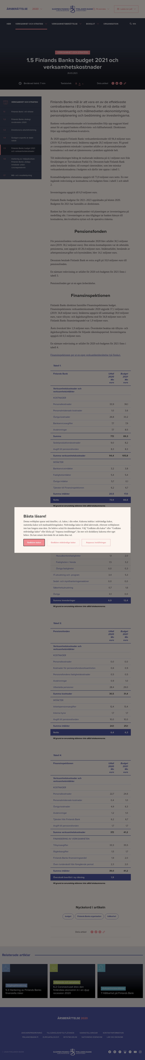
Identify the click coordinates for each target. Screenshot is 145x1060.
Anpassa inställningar (96, 542)
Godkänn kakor (34, 542)
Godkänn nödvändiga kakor (63, 542)
